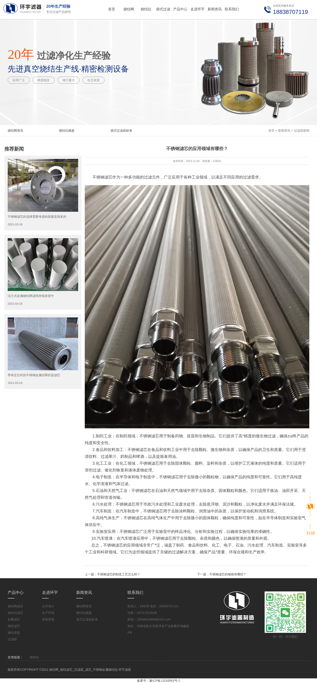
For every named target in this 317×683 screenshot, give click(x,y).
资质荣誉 (48, 619)
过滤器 (12, 639)
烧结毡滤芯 (15, 613)
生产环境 (48, 613)
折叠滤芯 (14, 619)
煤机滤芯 (14, 626)
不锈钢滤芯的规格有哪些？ (227, 574)
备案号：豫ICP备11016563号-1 (158, 680)
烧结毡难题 (66, 130)
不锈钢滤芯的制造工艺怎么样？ (118, 574)
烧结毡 (34, 657)
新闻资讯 (284, 130)
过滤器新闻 (301, 130)
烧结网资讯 (15, 130)
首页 (271, 130)
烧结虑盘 (14, 632)
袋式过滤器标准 (121, 130)
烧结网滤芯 (15, 606)
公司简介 (48, 606)
